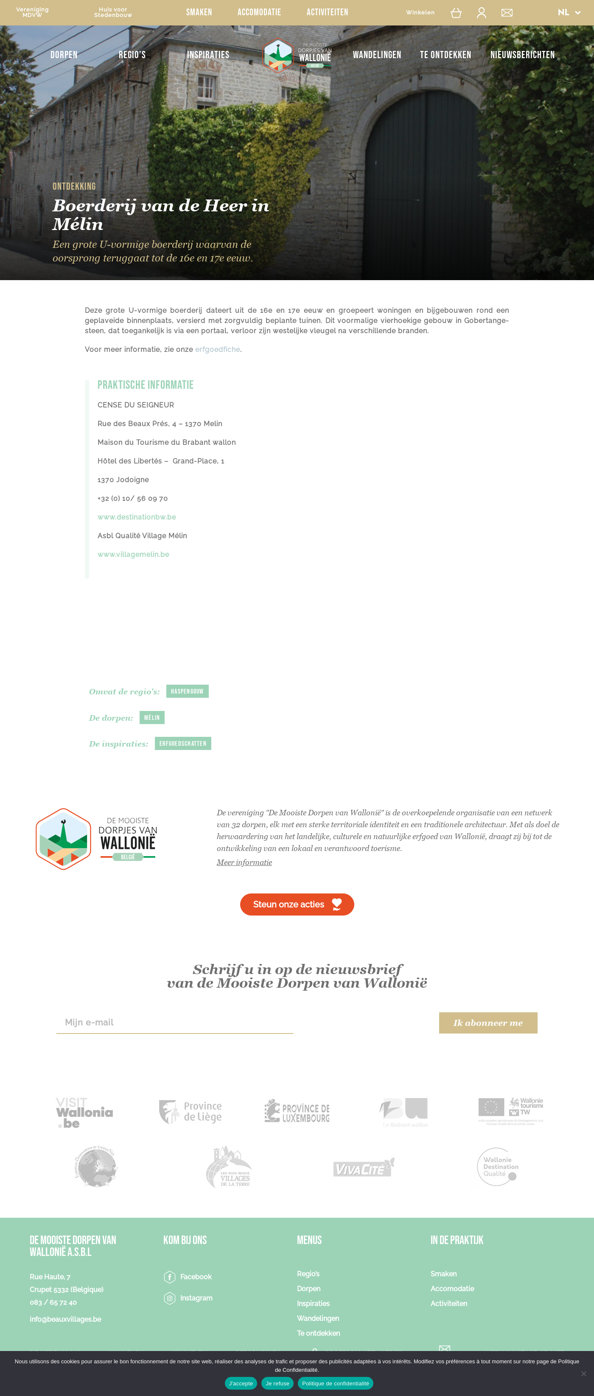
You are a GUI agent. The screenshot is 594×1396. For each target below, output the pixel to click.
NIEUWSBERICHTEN (522, 55)
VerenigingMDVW (32, 12)
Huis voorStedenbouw (113, 12)
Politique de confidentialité (335, 1383)
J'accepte (241, 1383)
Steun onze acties (288, 904)
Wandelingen (377, 55)
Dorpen (64, 55)
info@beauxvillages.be (65, 1319)
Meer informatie (244, 862)
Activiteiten (327, 12)
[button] (569, 12)
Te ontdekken (445, 55)
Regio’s (132, 55)
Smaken (199, 12)
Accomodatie (259, 12)
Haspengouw (187, 692)
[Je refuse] (583, 1373)
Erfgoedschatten (183, 744)
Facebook (196, 1277)
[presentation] (365, 1023)
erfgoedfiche (217, 349)
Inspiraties (208, 55)
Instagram (196, 1298)
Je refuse (277, 1383)
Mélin (152, 718)
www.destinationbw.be (137, 517)
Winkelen (420, 12)
